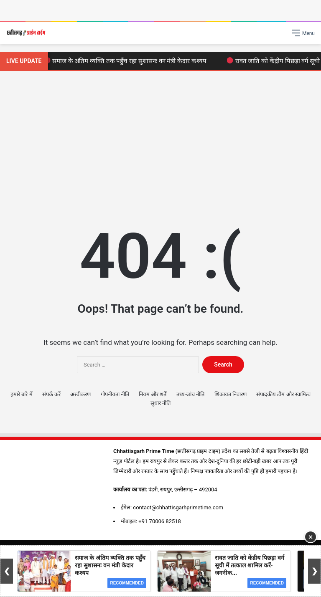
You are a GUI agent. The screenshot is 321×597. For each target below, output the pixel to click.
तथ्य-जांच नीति (190, 394)
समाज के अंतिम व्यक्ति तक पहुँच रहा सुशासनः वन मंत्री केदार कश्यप (127, 61)
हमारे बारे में (21, 394)
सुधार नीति (160, 403)
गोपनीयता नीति (115, 394)
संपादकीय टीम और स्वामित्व (283, 394)
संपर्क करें (51, 394)
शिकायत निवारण (230, 394)
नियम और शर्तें (152, 394)
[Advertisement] (160, 141)
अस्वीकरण (80, 394)
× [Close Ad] (310, 537)
